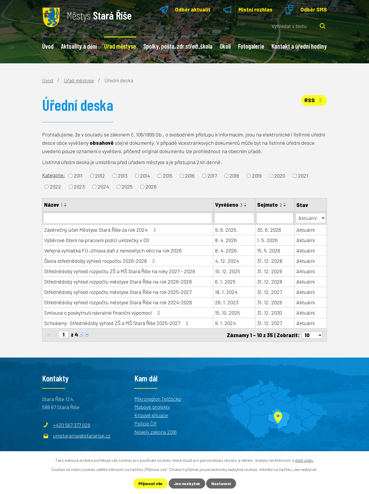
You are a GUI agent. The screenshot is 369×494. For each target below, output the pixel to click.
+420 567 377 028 (71, 424)
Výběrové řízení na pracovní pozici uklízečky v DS (96, 240)
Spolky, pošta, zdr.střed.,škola (177, 46)
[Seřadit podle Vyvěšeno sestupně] (245, 206)
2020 (279, 175)
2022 (55, 186)
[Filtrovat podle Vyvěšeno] (234, 218)
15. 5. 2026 (268, 250)
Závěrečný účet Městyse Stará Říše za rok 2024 (101, 230)
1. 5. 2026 (267, 240)
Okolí (225, 46)
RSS (314, 100)
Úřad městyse (120, 46)
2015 (167, 175)
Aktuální (305, 230)
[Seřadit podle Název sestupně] (66, 206)
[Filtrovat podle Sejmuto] (274, 218)
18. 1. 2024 (226, 292)
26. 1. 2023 (226, 302)
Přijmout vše (150, 483)
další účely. (304, 460)
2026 (151, 186)
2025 (127, 186)
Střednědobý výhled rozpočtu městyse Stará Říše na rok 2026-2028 (118, 281)
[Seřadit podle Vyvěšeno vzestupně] (245, 203)
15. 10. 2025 (227, 312)
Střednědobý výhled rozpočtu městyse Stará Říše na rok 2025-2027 (117, 292)
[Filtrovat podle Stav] (310, 218)
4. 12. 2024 (227, 261)
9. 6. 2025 (225, 230)
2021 (303, 175)
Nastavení (221, 483)
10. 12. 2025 (227, 271)
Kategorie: (53, 175)
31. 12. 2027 (269, 292)
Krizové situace (151, 415)
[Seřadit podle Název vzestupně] (66, 203)
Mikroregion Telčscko (157, 398)
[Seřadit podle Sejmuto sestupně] (285, 206)
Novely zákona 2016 (155, 431)
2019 (256, 175)
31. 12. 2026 (269, 271)
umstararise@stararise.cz (81, 435)
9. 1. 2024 (225, 323)
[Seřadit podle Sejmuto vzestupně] (285, 203)
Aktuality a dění (79, 46)
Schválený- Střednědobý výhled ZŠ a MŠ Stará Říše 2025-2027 (117, 323)
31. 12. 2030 (269, 312)
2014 (145, 175)
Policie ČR (145, 423)
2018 (234, 175)
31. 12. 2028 (269, 261)
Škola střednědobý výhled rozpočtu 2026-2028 (100, 261)
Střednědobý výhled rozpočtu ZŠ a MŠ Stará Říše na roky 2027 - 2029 (119, 271)
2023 (79, 186)
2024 (103, 186)
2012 (100, 175)
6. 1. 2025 (225, 281)
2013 (122, 175)
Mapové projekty (152, 407)
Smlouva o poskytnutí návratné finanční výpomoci (103, 312)
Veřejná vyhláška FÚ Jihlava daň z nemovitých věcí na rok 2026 (113, 250)
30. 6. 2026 (269, 230)
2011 (78, 175)
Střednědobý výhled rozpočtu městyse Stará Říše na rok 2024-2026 (118, 302)
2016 (190, 175)
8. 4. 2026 (226, 240)
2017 (212, 175)
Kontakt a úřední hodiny (299, 46)
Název (53, 205)
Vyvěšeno (228, 205)
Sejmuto (269, 205)
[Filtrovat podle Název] (127, 218)
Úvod (48, 46)
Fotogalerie (251, 46)
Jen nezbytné (187, 483)
